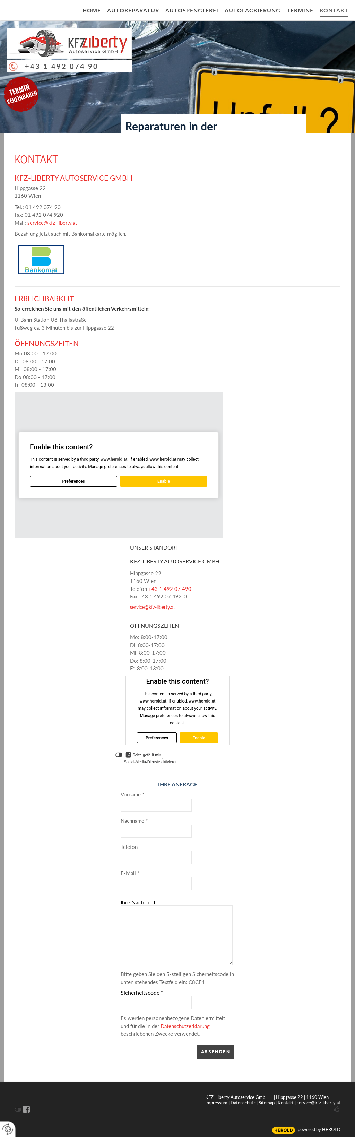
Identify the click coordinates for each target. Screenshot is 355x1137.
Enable (163, 481)
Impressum (216, 1102)
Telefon (129, 847)
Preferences (73, 481)
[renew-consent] (8, 1129)
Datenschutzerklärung (185, 1026)
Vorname (132, 794)
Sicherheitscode (142, 992)
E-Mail (130, 873)
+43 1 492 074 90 (61, 66)
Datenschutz (243, 1102)
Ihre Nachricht (138, 902)
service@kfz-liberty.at (52, 222)
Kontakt (286, 1102)
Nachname (134, 821)
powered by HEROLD (319, 1129)
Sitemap (267, 1102)
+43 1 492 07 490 (169, 589)
